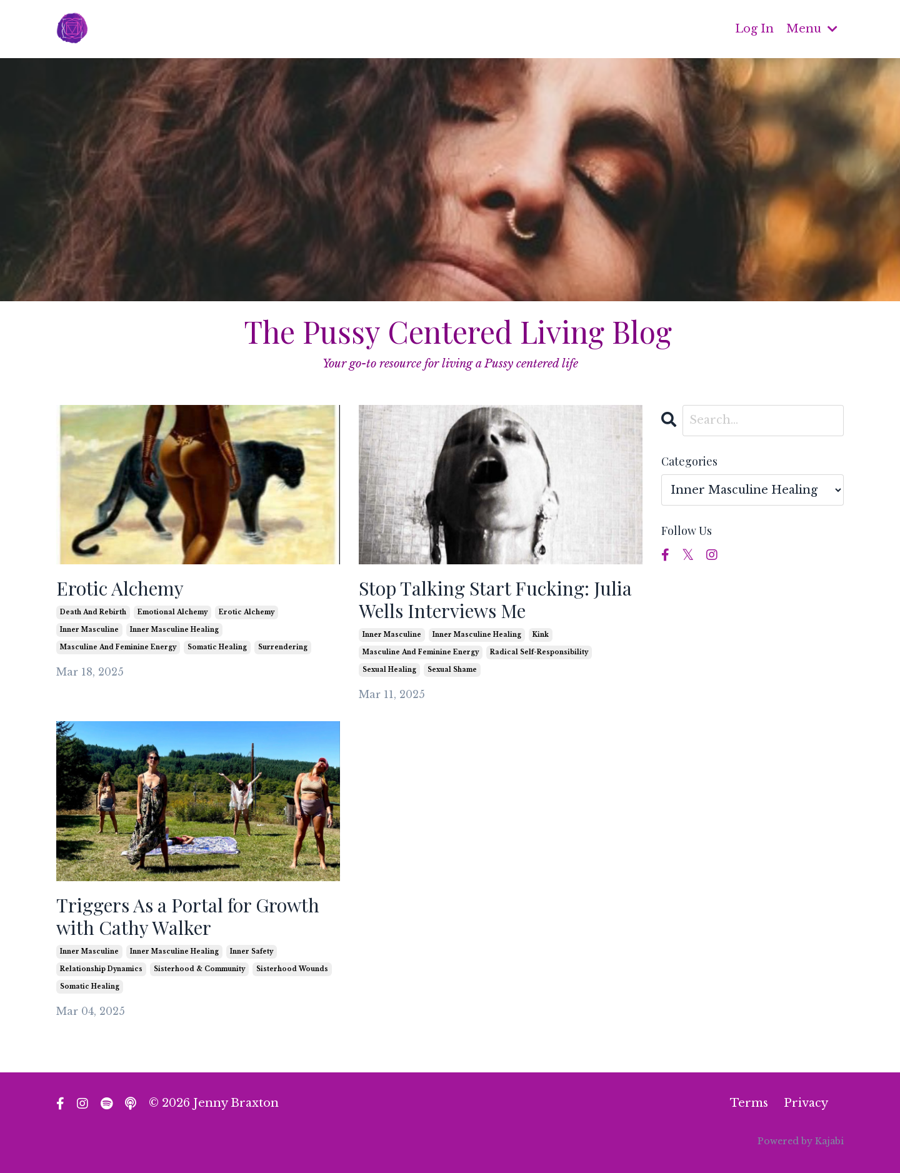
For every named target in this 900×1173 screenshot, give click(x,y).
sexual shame (452, 670)
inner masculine (89, 630)
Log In (754, 29)
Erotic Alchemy (120, 588)
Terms (749, 1103)
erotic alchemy (246, 612)
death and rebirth (93, 612)
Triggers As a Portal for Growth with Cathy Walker (187, 916)
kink (540, 635)
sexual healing (389, 670)
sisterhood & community (199, 969)
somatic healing (217, 647)
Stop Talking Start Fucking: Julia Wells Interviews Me (495, 599)
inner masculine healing (174, 630)
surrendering (283, 647)
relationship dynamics (101, 969)
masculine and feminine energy (118, 647)
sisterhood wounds (292, 969)
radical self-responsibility (539, 652)
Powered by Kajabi (801, 1141)
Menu (812, 29)
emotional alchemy (173, 612)
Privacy (806, 1103)
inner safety (251, 951)
